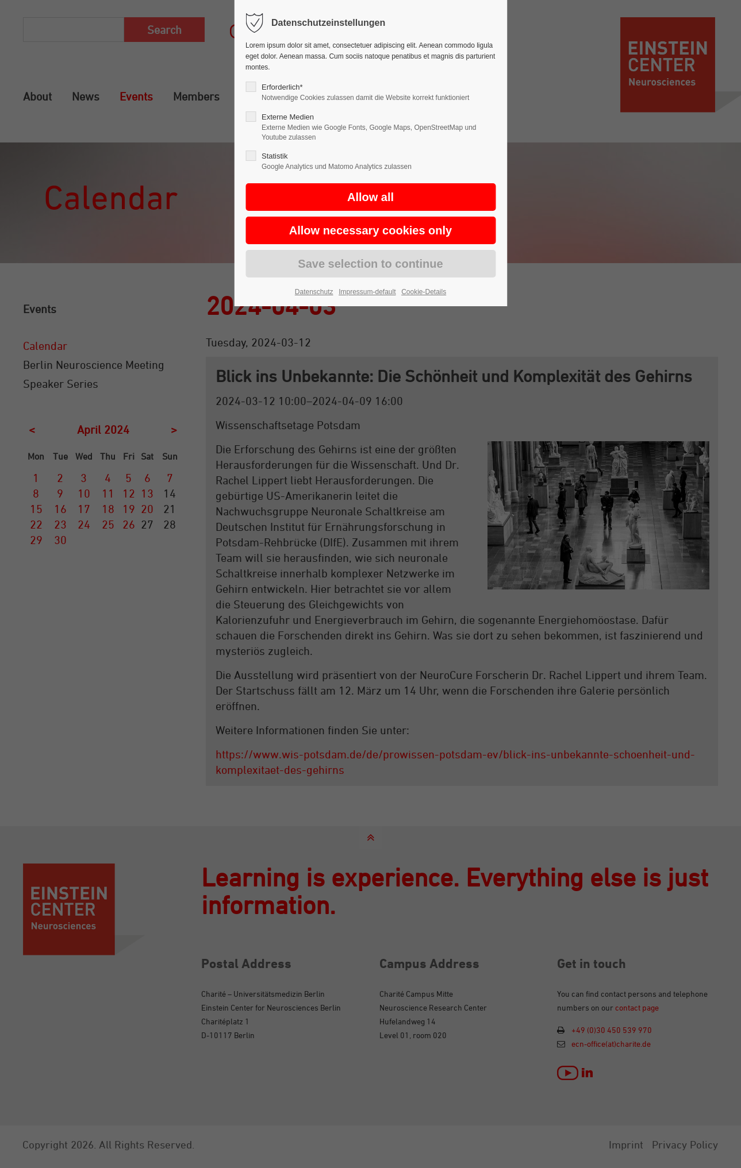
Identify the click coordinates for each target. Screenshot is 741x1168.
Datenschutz (314, 292)
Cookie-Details (423, 292)
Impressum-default (367, 292)
